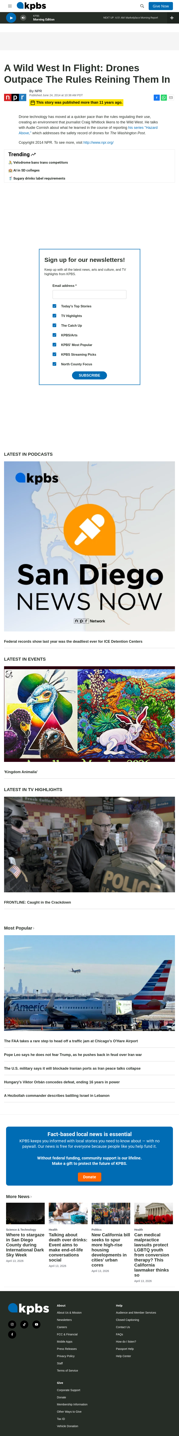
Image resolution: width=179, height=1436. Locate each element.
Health (53, 1229)
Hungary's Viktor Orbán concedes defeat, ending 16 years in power (62, 1082)
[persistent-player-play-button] (11, 20)
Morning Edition (43, 22)
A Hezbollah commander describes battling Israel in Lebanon (56, 1096)
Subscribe (89, 375)
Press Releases (67, 1348)
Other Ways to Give (69, 1411)
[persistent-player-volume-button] (23, 20)
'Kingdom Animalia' (21, 772)
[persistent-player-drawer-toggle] (173, 20)
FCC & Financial (67, 1334)
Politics (97, 1229)
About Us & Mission (69, 1312)
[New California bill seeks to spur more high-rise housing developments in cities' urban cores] (111, 1213)
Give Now (161, 6)
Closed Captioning (127, 1319)
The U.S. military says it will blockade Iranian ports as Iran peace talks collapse (72, 1068)
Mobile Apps (64, 1341)
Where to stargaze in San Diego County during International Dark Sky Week (25, 1244)
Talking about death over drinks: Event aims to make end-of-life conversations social (68, 1247)
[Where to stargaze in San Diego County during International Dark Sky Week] (25, 1213)
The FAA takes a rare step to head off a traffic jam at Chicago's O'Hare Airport (71, 1041)
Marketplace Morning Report (142, 20)
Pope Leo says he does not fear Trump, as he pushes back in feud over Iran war (73, 1055)
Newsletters (64, 1319)
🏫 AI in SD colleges (24, 170)
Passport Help (125, 1348)
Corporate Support (68, 1390)
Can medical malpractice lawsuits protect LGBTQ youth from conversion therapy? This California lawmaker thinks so (151, 1255)
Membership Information (72, 1404)
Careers (62, 1327)
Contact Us (123, 1327)
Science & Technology (21, 1229)
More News (19, 1196)
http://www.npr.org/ (98, 143)
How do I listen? (126, 1341)
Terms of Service (67, 1370)
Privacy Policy (66, 1356)
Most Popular (19, 928)
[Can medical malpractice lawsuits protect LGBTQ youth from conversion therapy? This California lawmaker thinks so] (153, 1213)
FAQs (119, 1334)
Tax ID (61, 1419)
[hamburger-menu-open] (10, 6)
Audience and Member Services (136, 1312)
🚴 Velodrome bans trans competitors (38, 162)
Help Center (123, 1356)
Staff (60, 1363)
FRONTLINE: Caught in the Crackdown (37, 902)
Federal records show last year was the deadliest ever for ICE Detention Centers (73, 641)
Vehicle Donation (67, 1426)
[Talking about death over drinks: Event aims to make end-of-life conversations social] (68, 1213)
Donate (89, 1177)
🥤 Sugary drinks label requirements (36, 178)
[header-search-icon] (142, 6)
